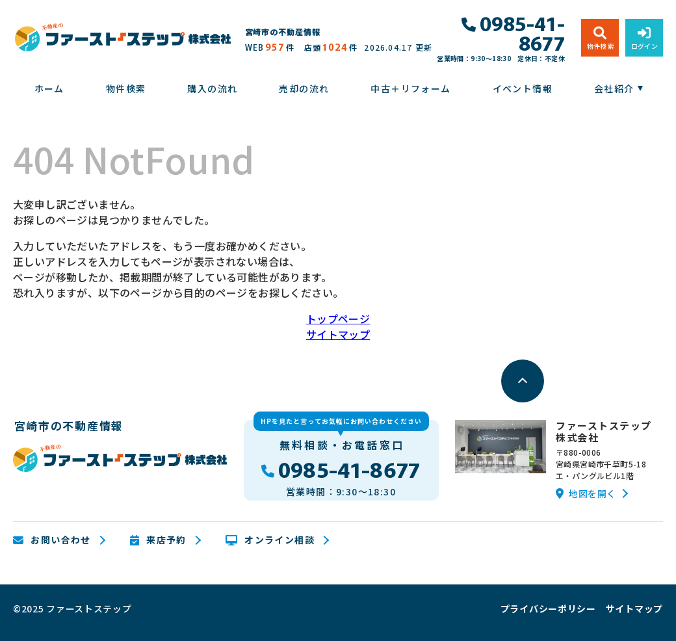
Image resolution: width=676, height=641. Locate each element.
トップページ (338, 318)
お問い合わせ (52, 540)
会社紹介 (614, 88)
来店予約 (158, 540)
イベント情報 (522, 88)
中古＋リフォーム (410, 88)
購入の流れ (212, 88)
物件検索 (126, 88)
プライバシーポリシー (548, 608)
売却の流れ (304, 88)
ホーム (49, 88)
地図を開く (586, 493)
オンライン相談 (270, 540)
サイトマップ (338, 334)
